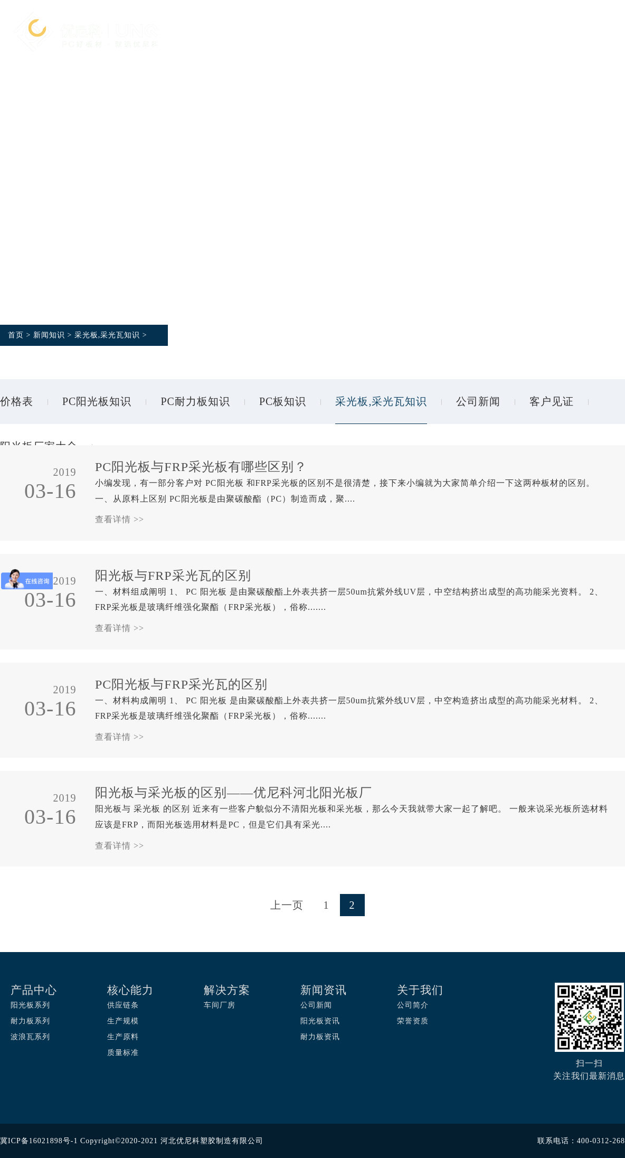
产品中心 (267, 32)
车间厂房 (219, 1005)
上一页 (287, 905)
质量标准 (123, 1053)
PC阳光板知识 (96, 401)
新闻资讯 (533, 32)
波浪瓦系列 (30, 1037)
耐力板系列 (30, 1021)
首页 (211, 32)
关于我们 (221, 98)
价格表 (16, 401)
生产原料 (123, 1037)
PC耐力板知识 (195, 401)
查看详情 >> (119, 519)
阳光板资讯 (320, 1021)
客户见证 (551, 401)
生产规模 (123, 1021)
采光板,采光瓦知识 (107, 335)
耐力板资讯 (320, 1037)
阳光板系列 (30, 1005)
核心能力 (334, 32)
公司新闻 (478, 401)
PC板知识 (282, 401)
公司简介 (413, 1005)
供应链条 (123, 1005)
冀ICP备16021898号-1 (39, 1141)
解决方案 (400, 32)
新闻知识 (49, 335)
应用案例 (467, 32)
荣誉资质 (413, 1021)
